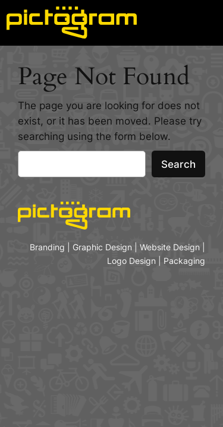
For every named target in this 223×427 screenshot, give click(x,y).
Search (178, 164)
